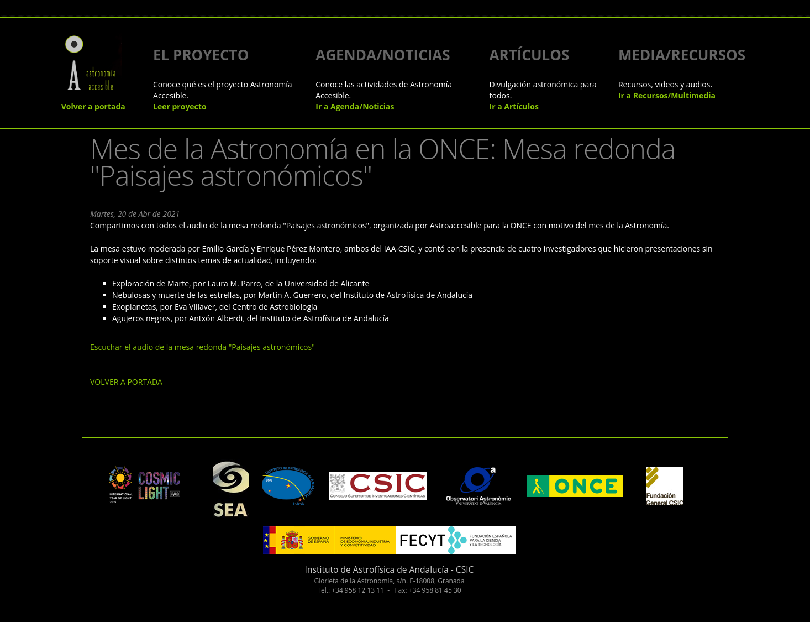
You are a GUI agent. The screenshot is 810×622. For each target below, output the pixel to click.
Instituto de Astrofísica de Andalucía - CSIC (389, 569)
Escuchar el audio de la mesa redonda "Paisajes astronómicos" (202, 347)
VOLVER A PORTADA (126, 382)
